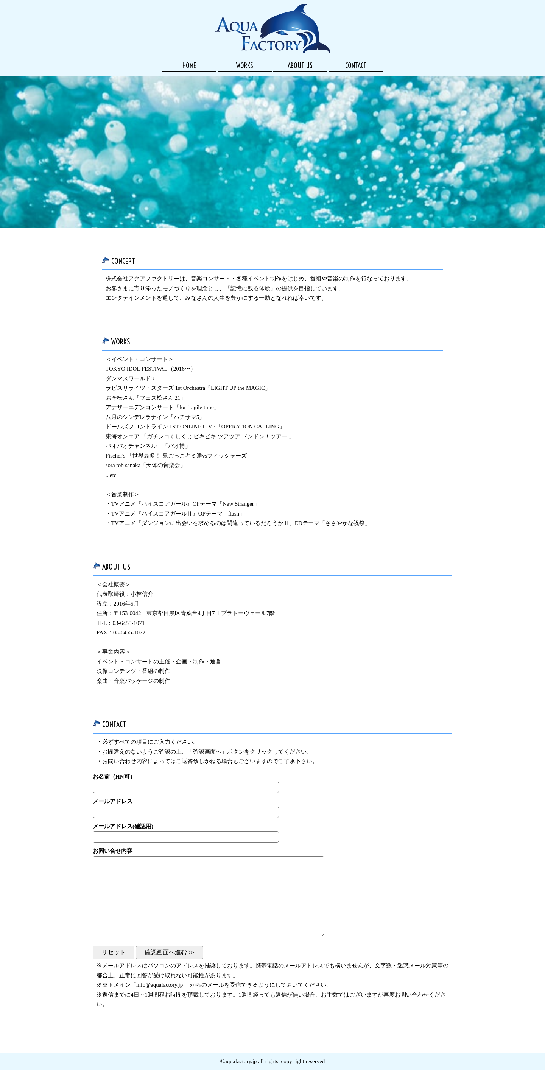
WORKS (244, 65)
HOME (189, 65)
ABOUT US (300, 65)
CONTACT (355, 65)
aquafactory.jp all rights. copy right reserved (274, 1061)
